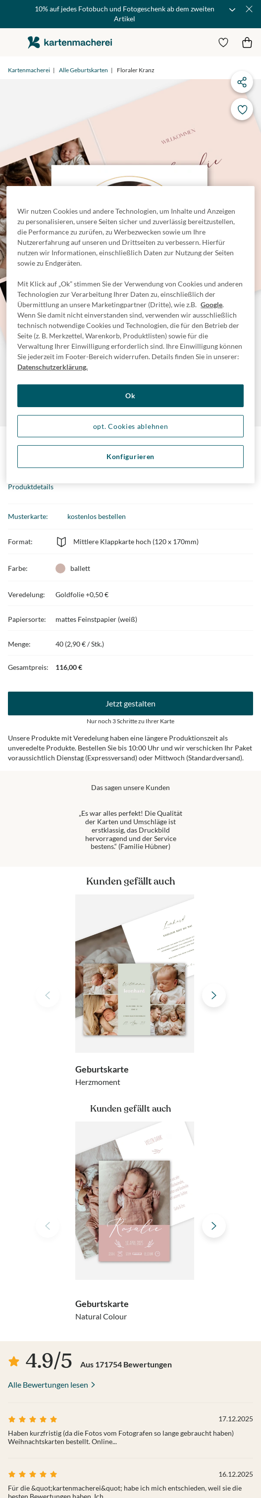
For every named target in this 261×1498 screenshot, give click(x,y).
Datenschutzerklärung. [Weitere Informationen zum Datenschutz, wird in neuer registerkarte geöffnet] (52, 367)
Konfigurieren (130, 456)
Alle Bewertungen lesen (48, 1384)
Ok (130, 395)
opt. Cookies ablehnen (130, 426)
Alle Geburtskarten (83, 70)
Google (211, 304)
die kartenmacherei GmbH (70, 42)
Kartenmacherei (29, 70)
